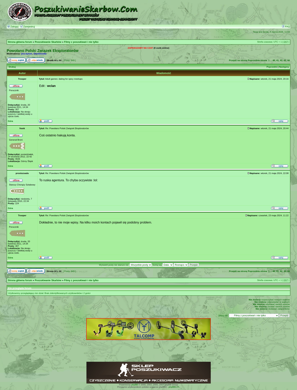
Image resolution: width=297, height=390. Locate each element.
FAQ (286, 26)
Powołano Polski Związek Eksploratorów (42, 51)
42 (281, 60)
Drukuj (12, 67)
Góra (10, 121)
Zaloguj (12, 26)
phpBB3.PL (174, 387)
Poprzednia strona (257, 60)
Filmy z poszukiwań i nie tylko (81, 42)
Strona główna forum (20, 42)
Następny (284, 67)
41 (277, 60)
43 (285, 60)
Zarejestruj (27, 26)
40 (274, 60)
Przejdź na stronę (238, 60)
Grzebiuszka (39, 54)
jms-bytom (26, 54)
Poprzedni (272, 67)
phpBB (134, 385)
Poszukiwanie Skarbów (48, 42)
